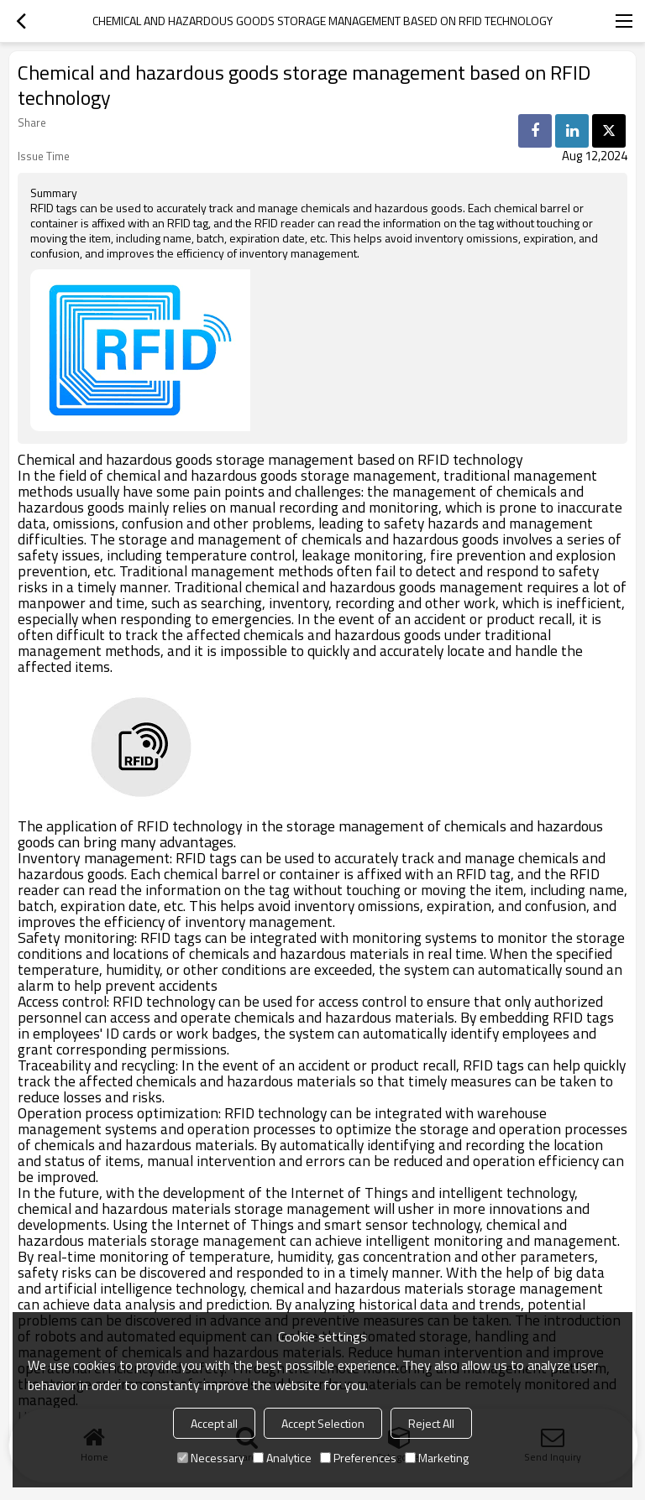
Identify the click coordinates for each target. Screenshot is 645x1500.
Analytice (282, 1457)
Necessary (210, 1457)
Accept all (214, 1423)
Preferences (358, 1457)
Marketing (437, 1457)
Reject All (431, 1423)
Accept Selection (322, 1423)
